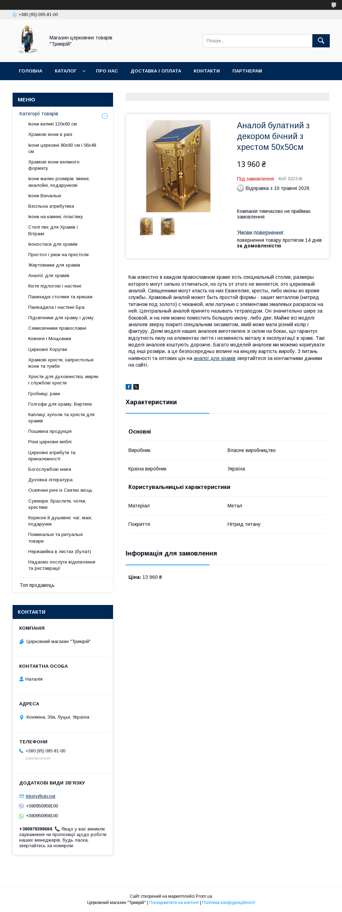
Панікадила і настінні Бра (56, 307)
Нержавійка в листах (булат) (59, 551)
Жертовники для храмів (54, 265)
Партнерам (247, 71)
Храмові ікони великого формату (54, 165)
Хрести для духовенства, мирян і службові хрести (63, 379)
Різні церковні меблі (50, 441)
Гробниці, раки (44, 393)
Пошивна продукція (50, 431)
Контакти (207, 71)
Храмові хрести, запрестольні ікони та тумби (61, 363)
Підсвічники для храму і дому (61, 317)
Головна (30, 71)
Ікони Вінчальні (44, 195)
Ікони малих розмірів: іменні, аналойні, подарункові (59, 181)
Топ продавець (37, 585)
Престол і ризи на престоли (58, 254)
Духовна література (50, 479)
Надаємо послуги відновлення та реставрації (61, 565)
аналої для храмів (215, 358)
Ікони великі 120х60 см (52, 124)
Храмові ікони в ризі (50, 134)
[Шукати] (321, 40)
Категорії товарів (39, 113)
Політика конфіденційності (228, 902)
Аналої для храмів (48, 275)
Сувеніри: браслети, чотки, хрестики (57, 504)
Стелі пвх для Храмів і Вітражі (53, 230)
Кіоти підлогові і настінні (54, 286)
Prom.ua (204, 896)
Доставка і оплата (156, 71)
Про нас (107, 71)
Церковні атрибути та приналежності (51, 455)
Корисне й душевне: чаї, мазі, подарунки (60, 521)
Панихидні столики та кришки (60, 296)
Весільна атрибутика (51, 206)
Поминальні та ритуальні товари (55, 537)
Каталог (65, 71)
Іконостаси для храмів (52, 244)
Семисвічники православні (57, 328)
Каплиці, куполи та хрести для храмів (61, 417)
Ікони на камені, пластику (55, 216)
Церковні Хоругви (47, 349)
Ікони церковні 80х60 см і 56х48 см (62, 148)
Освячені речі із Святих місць (60, 490)
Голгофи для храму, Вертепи (60, 404)
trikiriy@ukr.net (40, 796)
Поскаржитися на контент (174, 902)
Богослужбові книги (49, 469)
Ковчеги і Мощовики (49, 338)
